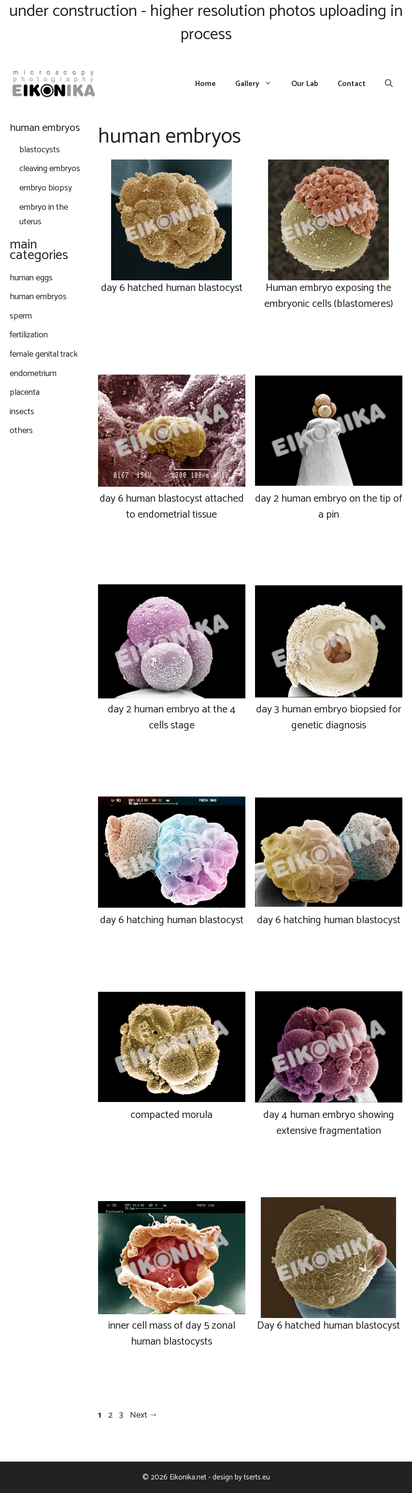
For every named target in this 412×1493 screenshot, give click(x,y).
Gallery (258, 84)
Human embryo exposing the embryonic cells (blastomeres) (328, 296)
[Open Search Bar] (388, 84)
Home (205, 84)
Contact (352, 84)
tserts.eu (257, 1477)
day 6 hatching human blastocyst (171, 920)
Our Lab (304, 84)
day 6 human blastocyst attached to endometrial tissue (171, 506)
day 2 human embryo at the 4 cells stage (172, 717)
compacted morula (171, 1115)
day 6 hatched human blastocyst (171, 288)
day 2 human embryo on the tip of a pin (328, 506)
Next (144, 1415)
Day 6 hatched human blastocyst (328, 1325)
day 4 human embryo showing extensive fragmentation (328, 1123)
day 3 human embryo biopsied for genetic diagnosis (328, 717)
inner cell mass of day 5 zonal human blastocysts (171, 1333)
